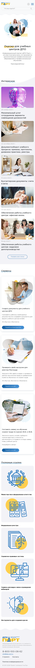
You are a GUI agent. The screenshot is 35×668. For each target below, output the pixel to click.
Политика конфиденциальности (12, 661)
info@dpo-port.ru (7, 654)
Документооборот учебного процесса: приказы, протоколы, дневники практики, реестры (16, 149)
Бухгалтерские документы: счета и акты (17, 182)
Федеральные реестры (9, 525)
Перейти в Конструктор (13, 327)
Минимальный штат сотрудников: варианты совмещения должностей (13, 115)
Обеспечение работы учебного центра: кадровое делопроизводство (16, 247)
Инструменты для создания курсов (14, 620)
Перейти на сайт (10, 386)
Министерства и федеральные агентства (16, 494)
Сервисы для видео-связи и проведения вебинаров (16, 588)
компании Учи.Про (22, 665)
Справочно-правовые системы (12, 556)
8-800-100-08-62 (12, 652)
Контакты (15, 657)
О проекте (5, 657)
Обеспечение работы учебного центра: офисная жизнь (16, 214)
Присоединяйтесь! (17, 64)
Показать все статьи (17, 256)
